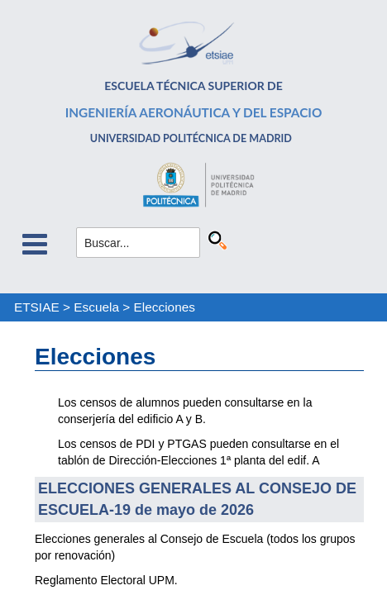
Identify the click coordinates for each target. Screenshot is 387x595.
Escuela (96, 307)
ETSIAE (37, 307)
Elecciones (164, 307)
